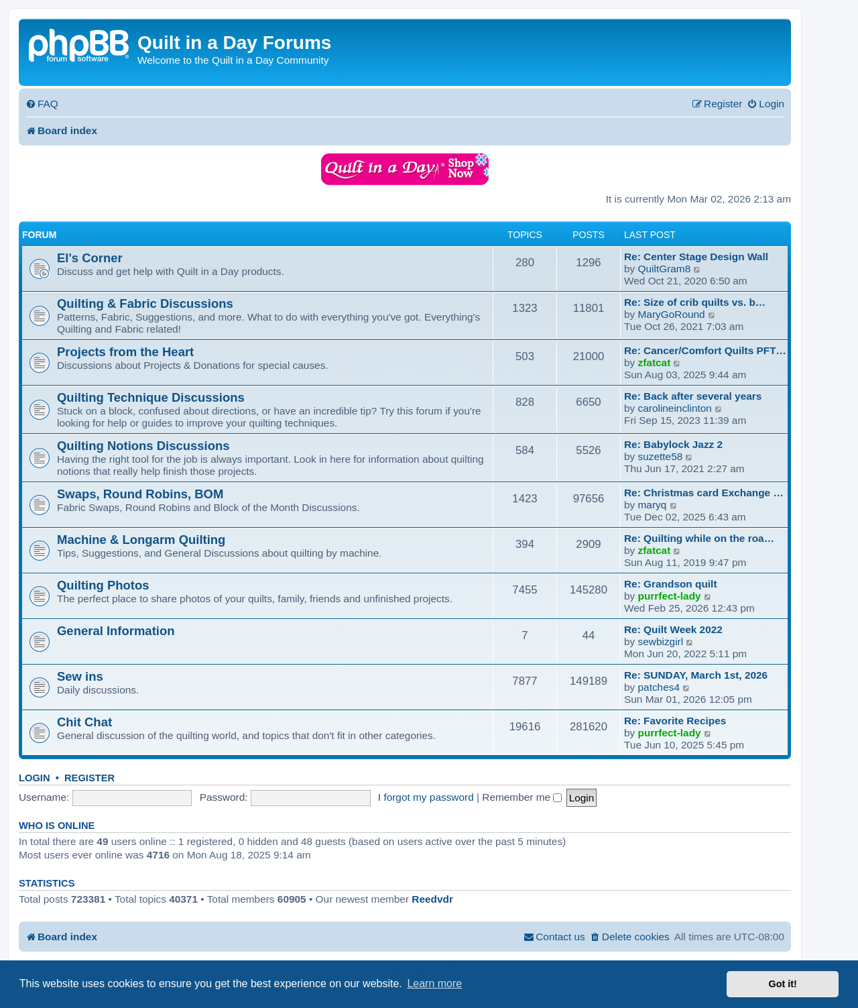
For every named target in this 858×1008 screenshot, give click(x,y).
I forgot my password (426, 797)
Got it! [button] (783, 983)
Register (89, 778)
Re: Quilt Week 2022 (673, 629)
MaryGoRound (671, 314)
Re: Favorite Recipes (675, 720)
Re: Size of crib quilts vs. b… (694, 302)
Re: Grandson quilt (670, 584)
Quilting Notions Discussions (143, 446)
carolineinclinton (675, 408)
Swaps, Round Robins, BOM (140, 494)
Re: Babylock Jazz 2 (673, 444)
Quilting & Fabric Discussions (145, 303)
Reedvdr (432, 899)
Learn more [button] (434, 983)
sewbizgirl (661, 641)
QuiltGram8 (664, 268)
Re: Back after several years (692, 396)
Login (34, 778)
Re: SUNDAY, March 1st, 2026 (696, 675)
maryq (652, 504)
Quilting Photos (103, 585)
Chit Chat (84, 722)
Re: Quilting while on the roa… (699, 538)
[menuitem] (41, 104)
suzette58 (660, 456)
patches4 (659, 687)
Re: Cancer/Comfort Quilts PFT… (705, 350)
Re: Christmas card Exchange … (704, 492)
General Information (115, 631)
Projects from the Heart (125, 352)
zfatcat (654, 362)
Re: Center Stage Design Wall (696, 256)
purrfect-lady (669, 596)
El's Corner (90, 258)
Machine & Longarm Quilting (141, 540)
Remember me (522, 797)
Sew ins (80, 676)
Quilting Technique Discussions (151, 397)
